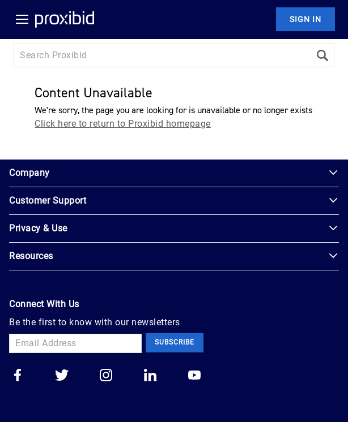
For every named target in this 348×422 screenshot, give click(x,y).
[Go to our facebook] (17, 376)
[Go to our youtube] (194, 376)
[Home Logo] (64, 19)
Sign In (305, 19)
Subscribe (174, 342)
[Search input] (162, 55)
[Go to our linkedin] (150, 376)
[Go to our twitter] (61, 376)
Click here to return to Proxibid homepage (123, 123)
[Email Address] (75, 343)
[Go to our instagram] (105, 376)
